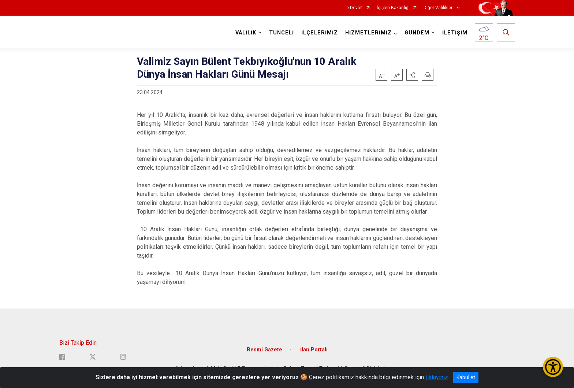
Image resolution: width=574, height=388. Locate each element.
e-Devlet (354, 7)
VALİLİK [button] (245, 33)
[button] (412, 75)
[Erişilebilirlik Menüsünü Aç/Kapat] (553, 367)
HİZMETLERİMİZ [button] (368, 33)
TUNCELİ (281, 33)
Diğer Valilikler (439, 7)
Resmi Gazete (264, 350)
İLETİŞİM (454, 33)
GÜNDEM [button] (417, 33)
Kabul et (465, 377)
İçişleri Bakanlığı (393, 7)
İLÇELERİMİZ (319, 33)
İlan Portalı (314, 350)
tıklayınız (436, 377)
